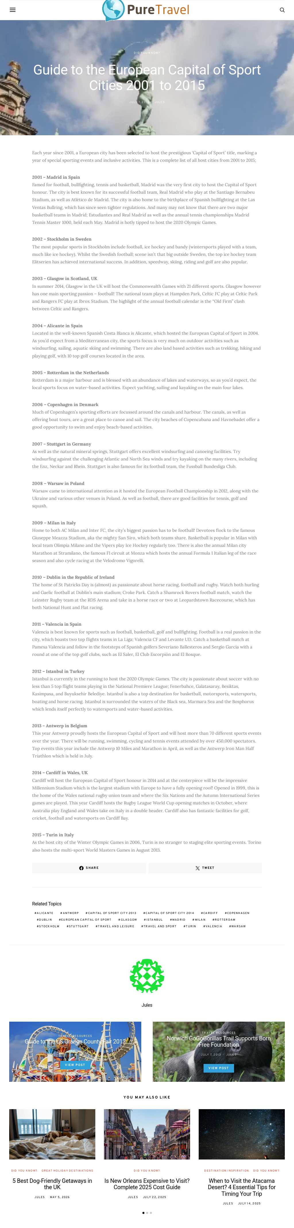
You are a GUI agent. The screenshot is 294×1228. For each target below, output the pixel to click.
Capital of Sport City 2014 (170, 913)
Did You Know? (147, 53)
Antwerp (71, 913)
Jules (159, 102)
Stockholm (49, 926)
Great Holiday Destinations (68, 1171)
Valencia (214, 926)
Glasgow (129, 920)
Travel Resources (75, 1036)
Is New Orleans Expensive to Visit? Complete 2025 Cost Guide (147, 1184)
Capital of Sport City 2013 (112, 913)
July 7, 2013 (139, 102)
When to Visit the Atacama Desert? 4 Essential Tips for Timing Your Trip (242, 1187)
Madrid (179, 920)
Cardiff (210, 913)
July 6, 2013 (67, 1052)
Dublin (45, 920)
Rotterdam (225, 920)
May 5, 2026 (60, 1197)
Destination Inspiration (226, 1171)
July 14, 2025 (249, 1204)
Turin (191, 926)
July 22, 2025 (154, 1197)
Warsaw (238, 926)
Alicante (45, 913)
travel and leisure (116, 926)
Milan (200, 920)
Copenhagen (238, 913)
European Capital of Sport (86, 920)
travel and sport (160, 926)
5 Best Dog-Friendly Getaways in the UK (52, 1184)
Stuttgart (79, 926)
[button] (143, 1213)
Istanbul (154, 920)
